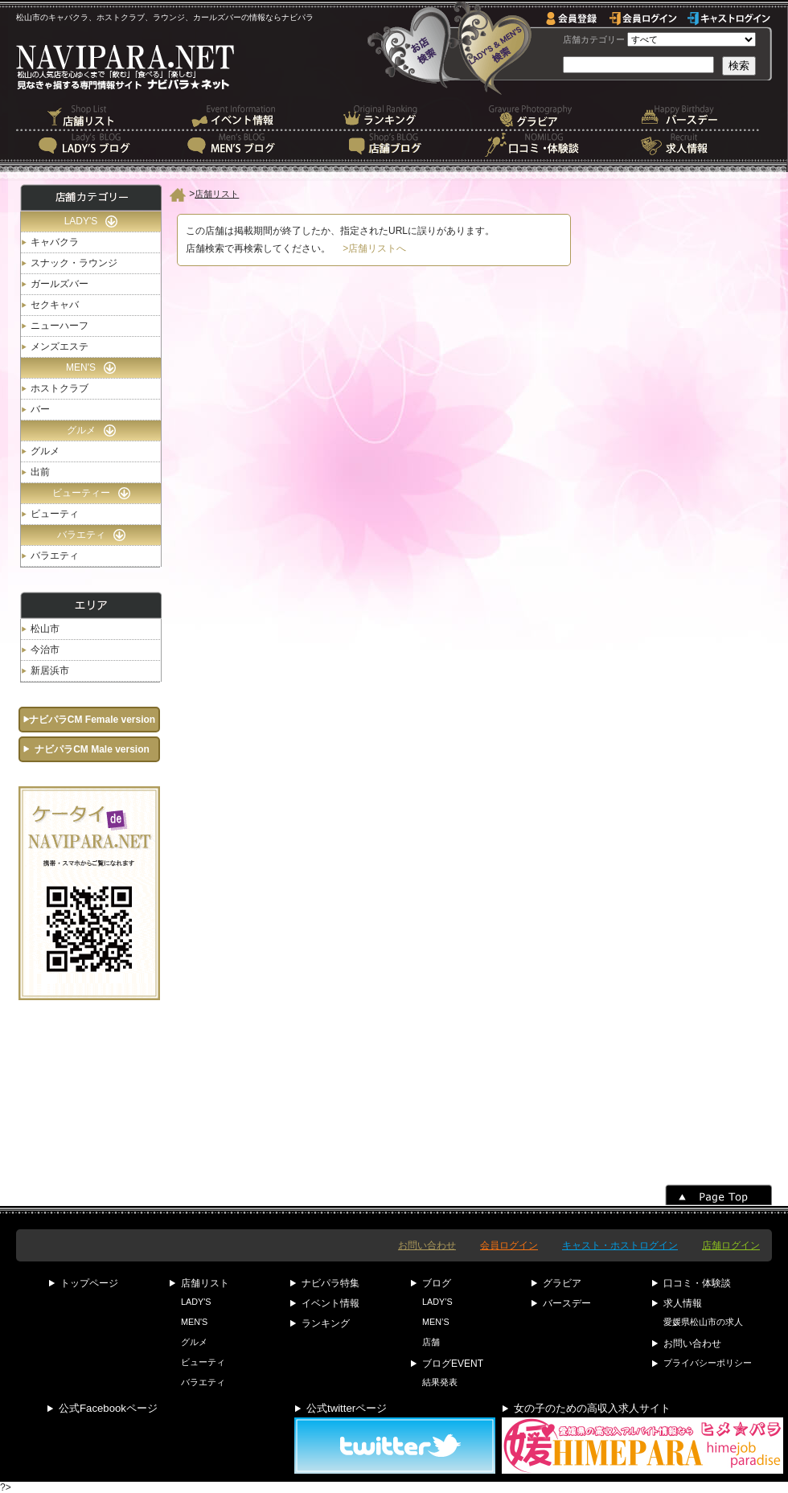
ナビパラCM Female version (92, 719)
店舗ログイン (731, 1245)
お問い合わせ (427, 1245)
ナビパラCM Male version (92, 749)
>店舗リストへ (374, 248)
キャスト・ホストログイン (620, 1245)
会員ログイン (509, 1245)
